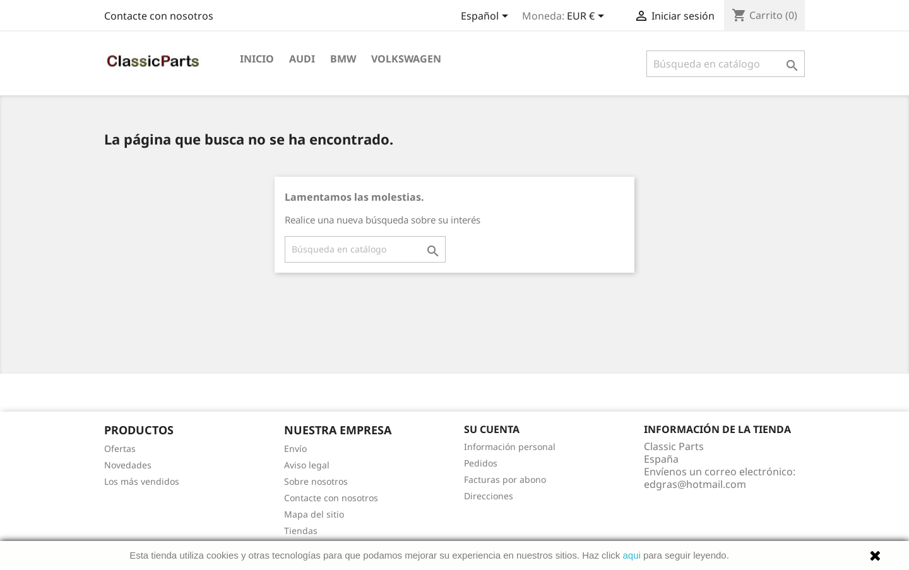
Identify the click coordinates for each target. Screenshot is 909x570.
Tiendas (301, 531)
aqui (631, 555)
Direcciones (488, 496)
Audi (302, 59)
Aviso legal (307, 465)
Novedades (128, 465)
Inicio (257, 59)
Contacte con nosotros (158, 16)
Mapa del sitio (314, 514)
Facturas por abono (505, 479)
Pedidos (480, 463)
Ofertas (120, 448)
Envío (295, 448)
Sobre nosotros (316, 481)
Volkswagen (406, 59)
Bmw (343, 59)
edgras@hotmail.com (695, 484)
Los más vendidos (141, 481)
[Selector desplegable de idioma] (487, 17)
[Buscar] (725, 63)
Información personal (510, 447)
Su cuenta (492, 429)
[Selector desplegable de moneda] (588, 17)
